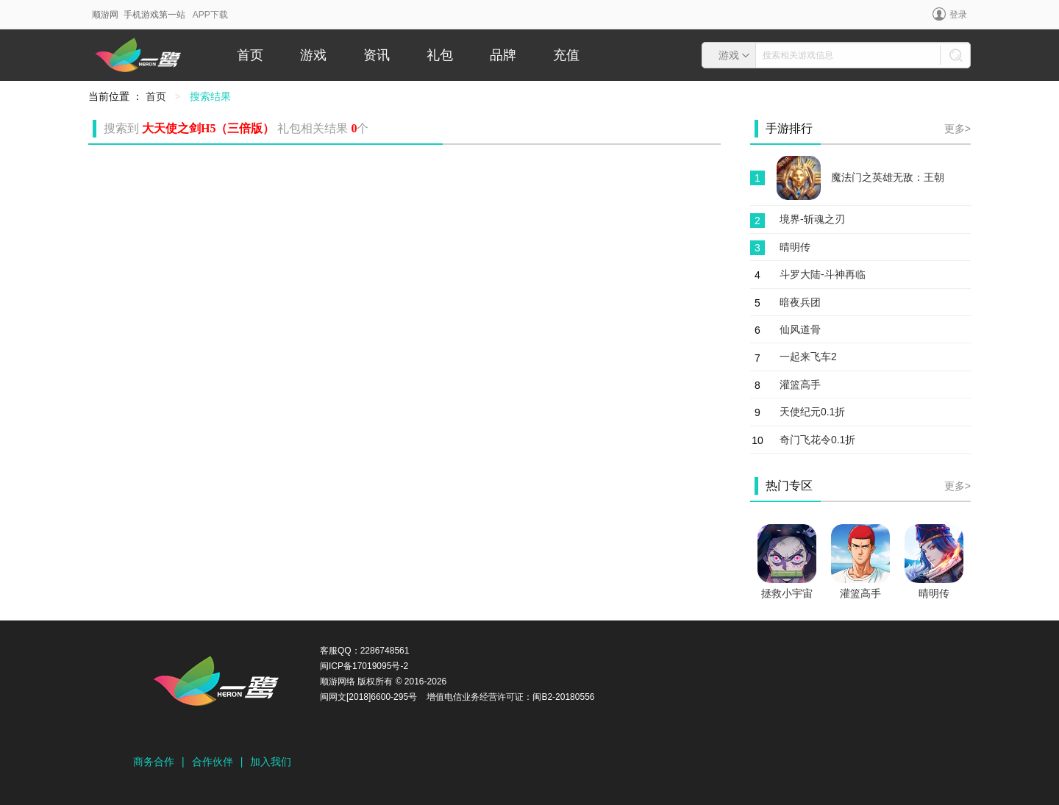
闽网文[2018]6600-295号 (368, 697)
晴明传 (795, 247)
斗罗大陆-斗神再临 (823, 274)
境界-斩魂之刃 (812, 219)
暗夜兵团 (800, 302)
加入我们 (270, 762)
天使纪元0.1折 (812, 412)
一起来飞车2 (808, 356)
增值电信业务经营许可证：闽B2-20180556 (510, 697)
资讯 (376, 55)
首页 (250, 55)
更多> (957, 129)
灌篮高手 (800, 384)
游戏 (313, 55)
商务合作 (153, 762)
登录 (950, 14)
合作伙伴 (212, 762)
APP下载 (210, 15)
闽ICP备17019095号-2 (364, 666)
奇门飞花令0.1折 (817, 440)
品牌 (503, 55)
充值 (566, 55)
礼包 (440, 55)
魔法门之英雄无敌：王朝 (887, 177)
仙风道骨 (800, 329)
